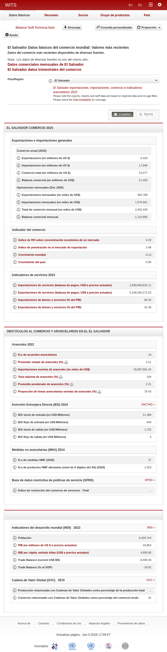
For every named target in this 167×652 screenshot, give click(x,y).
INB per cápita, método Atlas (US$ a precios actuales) (53, 552)
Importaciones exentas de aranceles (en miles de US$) (54, 369)
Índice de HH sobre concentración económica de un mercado (58, 240)
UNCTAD (73, 646)
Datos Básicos (19, 15)
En (131, 5)
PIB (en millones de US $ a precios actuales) (47, 545)
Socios (83, 15)
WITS (10, 5)
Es (140, 5)
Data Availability (82, 99)
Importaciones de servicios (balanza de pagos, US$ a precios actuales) (65, 285)
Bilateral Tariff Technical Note (35, 27)
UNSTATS (91, 646)
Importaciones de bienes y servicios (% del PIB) (49, 299)
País (147, 15)
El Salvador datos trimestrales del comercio (44, 69)
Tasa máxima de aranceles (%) (38, 376)
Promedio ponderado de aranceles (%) (43, 384)
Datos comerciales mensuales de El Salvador (46, 64)
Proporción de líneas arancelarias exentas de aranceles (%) (57, 391)
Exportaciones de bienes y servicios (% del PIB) (49, 307)
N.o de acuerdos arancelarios (37, 354)
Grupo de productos (115, 15)
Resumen (51, 15)
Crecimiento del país (32, 262)
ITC (55, 646)
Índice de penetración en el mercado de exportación (52, 247)
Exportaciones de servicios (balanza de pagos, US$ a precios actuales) (65, 292)
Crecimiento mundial (32, 254)
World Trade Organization (109, 646)
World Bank (126, 646)
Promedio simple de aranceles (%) (40, 362)
